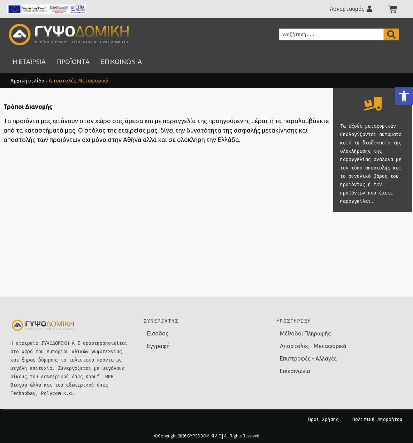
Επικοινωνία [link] (295, 371)
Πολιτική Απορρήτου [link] (377, 419)
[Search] (391, 34)
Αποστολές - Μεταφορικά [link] (313, 346)
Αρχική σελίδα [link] (27, 80)
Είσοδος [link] (157, 333)
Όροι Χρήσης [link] (323, 419)
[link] (404, 96)
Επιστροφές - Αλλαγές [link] (308, 358)
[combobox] (331, 34)
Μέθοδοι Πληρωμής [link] (305, 333)
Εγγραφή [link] (158, 346)
